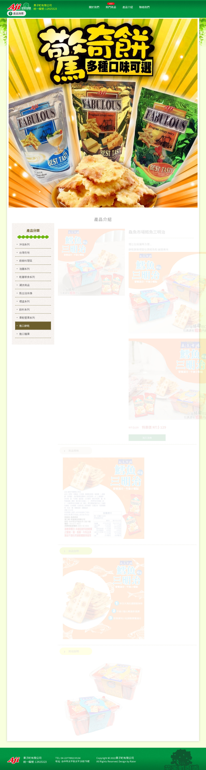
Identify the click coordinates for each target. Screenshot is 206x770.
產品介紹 (127, 7)
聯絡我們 (144, 7)
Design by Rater (127, 761)
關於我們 (94, 7)
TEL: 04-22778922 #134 (67, 758)
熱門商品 (111, 5)
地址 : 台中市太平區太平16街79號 (72, 761)
